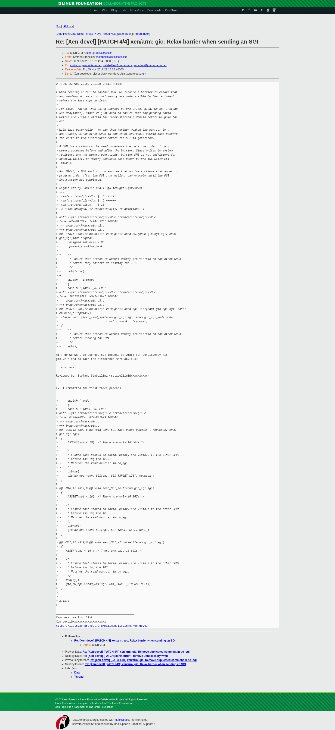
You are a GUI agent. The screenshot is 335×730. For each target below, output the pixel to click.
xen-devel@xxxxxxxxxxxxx (149, 65)
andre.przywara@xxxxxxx (86, 65)
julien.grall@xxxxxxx (98, 52)
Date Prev (62, 33)
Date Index (124, 33)
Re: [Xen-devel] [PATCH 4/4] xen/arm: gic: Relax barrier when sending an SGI (125, 640)
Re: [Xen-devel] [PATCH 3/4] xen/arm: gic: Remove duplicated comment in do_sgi (136, 651)
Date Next (76, 33)
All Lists (68, 26)
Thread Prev (91, 33)
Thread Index (141, 33)
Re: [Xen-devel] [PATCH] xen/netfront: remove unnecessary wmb (125, 656)
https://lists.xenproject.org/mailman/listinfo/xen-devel (102, 626)
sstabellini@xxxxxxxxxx (111, 57)
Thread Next (108, 33)
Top (58, 26)
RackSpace (122, 719)
